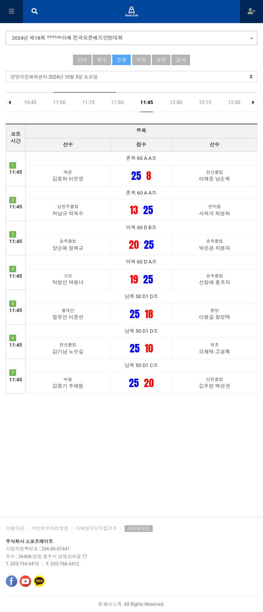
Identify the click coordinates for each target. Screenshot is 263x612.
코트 (141, 60)
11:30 (117, 102)
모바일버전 (138, 528)
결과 (181, 60)
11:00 (59, 102)
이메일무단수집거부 (96, 528)
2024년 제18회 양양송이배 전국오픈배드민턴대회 (132, 37)
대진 (161, 60)
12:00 (176, 102)
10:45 (30, 102)
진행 (122, 60)
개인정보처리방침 (50, 528)
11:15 (88, 102)
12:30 (234, 102)
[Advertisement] (131, 455)
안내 (82, 60)
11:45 (146, 102)
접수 (102, 60)
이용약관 (15, 528)
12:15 (205, 102)
